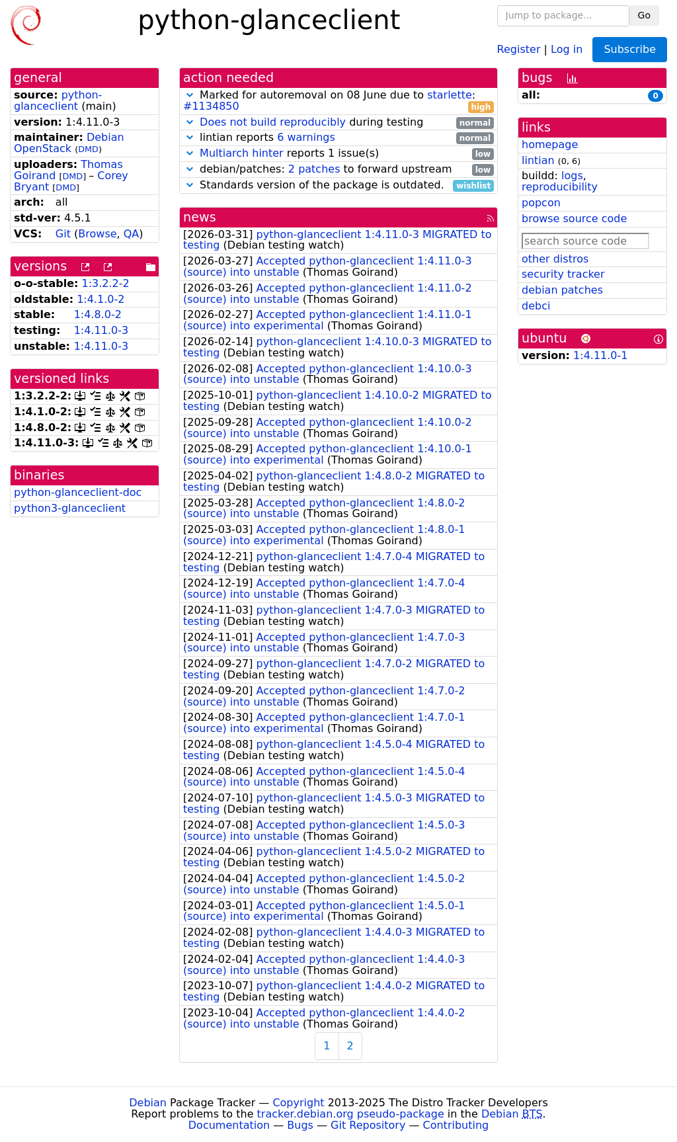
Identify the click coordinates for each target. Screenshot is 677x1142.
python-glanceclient (58, 100)
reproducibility (560, 187)
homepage (550, 144)
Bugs (300, 1125)
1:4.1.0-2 (100, 299)
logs (572, 175)
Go (644, 15)
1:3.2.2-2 (106, 283)
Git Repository (368, 1125)
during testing (338, 122)
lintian (538, 160)
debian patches (562, 290)
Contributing (456, 1125)
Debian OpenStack (69, 143)
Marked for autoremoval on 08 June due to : (338, 101)
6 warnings (306, 137)
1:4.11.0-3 (101, 330)
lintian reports (338, 137)
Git (63, 233)
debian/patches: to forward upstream (338, 169)
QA (131, 233)
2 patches (314, 169)
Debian (148, 1102)
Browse (97, 233)
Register (519, 48)
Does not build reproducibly (273, 122)
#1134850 (211, 106)
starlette (449, 95)
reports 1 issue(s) (338, 153)
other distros (555, 259)
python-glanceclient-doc (77, 492)
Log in (566, 48)
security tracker (563, 274)
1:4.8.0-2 (98, 314)
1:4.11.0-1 (600, 355)
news (199, 217)
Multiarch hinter (242, 153)
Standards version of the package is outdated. (338, 185)
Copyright (298, 1102)
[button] (189, 95)
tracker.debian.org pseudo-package (350, 1114)
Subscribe (630, 49)
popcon (541, 202)
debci (536, 306)
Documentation (229, 1125)
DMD (88, 149)
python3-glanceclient (70, 508)
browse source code (574, 218)
